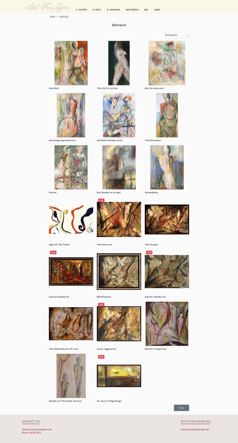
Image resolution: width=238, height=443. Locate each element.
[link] (48, 7)
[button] (81, 9)
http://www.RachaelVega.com (195, 429)
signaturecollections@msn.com (37, 429)
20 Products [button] (171, 35)
